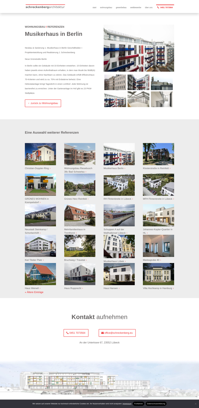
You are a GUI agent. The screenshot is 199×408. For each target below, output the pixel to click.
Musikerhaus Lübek (114, 261)
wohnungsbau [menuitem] (106, 8)
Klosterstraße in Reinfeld (156, 168)
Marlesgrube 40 (151, 260)
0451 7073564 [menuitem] (166, 8)
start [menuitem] (94, 8)
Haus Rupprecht (72, 288)
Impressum (127, 404)
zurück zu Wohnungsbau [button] (44, 103)
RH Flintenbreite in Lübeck (117, 199)
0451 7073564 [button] (77, 332)
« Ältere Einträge (34, 292)
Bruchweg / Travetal (74, 260)
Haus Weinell (32, 288)
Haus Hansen (111, 288)
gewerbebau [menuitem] (121, 8)
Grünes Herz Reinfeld (75, 199)
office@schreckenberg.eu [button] (118, 332)
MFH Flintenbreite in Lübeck (157, 199)
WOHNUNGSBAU (35, 26)
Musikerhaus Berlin (114, 168)
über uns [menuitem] (148, 8)
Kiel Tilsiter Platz (33, 260)
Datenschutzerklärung (156, 404)
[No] (195, 403)
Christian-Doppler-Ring (37, 168)
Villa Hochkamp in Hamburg (157, 288)
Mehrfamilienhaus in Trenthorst (74, 231)
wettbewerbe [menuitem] (135, 8)
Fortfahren (138, 404)
